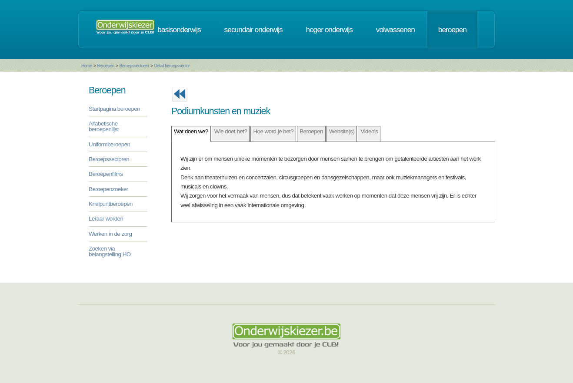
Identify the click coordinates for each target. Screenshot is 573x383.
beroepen (452, 29)
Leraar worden (106, 218)
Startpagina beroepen (114, 109)
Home (86, 65)
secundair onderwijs (253, 29)
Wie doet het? (230, 131)
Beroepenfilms (106, 174)
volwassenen (395, 29)
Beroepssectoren (134, 65)
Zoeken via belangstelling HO (110, 251)
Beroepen (105, 65)
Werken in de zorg (110, 234)
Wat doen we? (191, 131)
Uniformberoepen (109, 144)
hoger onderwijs (329, 29)
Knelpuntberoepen (111, 204)
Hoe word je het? (273, 131)
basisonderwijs (179, 29)
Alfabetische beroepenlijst (104, 126)
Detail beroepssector (172, 65)
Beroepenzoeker (108, 189)
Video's (369, 131)
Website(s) (341, 131)
